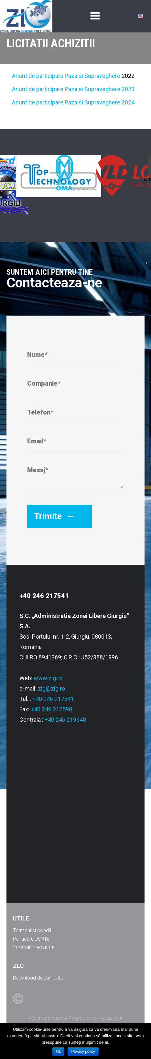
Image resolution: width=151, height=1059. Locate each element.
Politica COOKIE (31, 939)
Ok (58, 1051)
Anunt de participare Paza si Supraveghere (66, 75)
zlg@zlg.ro (51, 688)
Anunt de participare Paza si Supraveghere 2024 (73, 102)
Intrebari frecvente (34, 947)
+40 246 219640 (65, 719)
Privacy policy (83, 1051)
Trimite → (54, 516)
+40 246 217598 (51, 709)
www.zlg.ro (48, 678)
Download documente (38, 978)
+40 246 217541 (53, 698)
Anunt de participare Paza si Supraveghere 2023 (73, 89)
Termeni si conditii (33, 930)
